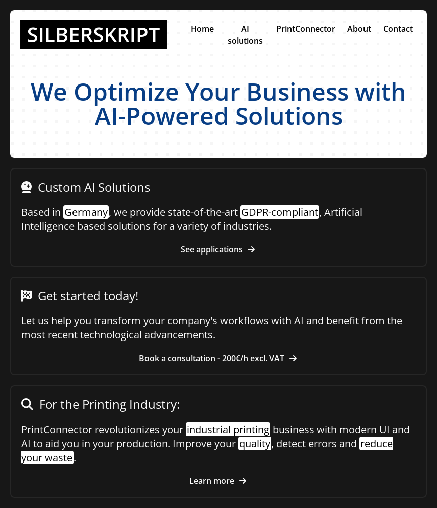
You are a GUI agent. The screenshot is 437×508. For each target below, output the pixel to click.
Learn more (218, 480)
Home (202, 28)
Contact (398, 28)
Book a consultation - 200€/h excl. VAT (219, 358)
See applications (219, 249)
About (359, 28)
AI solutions (245, 34)
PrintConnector (305, 28)
